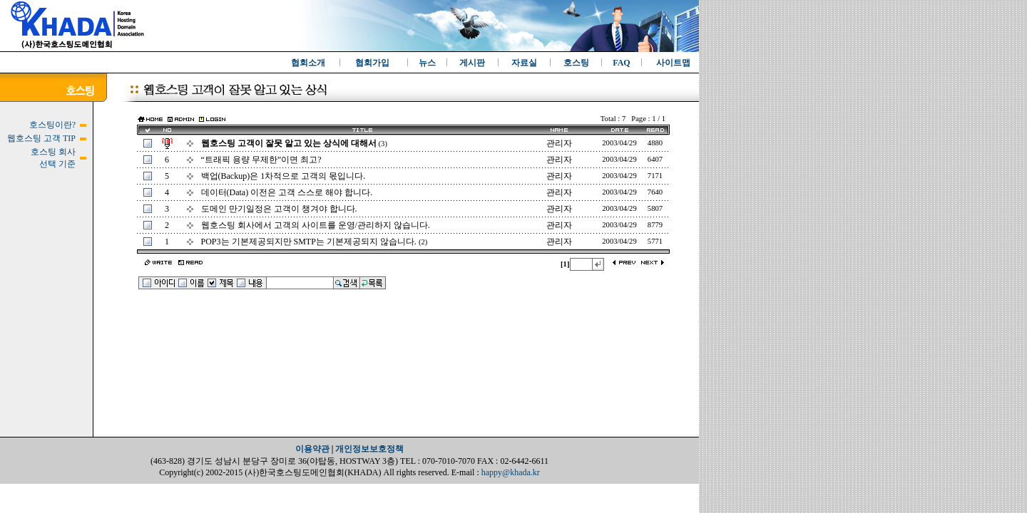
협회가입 (372, 63)
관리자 (559, 143)
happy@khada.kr (510, 472)
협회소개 (308, 63)
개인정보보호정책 (369, 449)
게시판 (472, 63)
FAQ (621, 63)
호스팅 (576, 63)
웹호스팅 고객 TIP (41, 138)
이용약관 (312, 449)
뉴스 (427, 63)
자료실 (524, 63)
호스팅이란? (52, 125)
